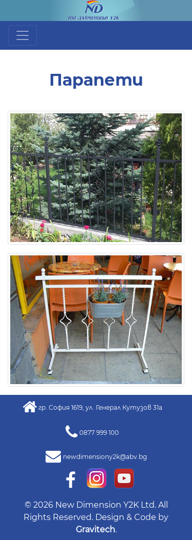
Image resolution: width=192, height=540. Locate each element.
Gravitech (95, 529)
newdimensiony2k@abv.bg (105, 457)
